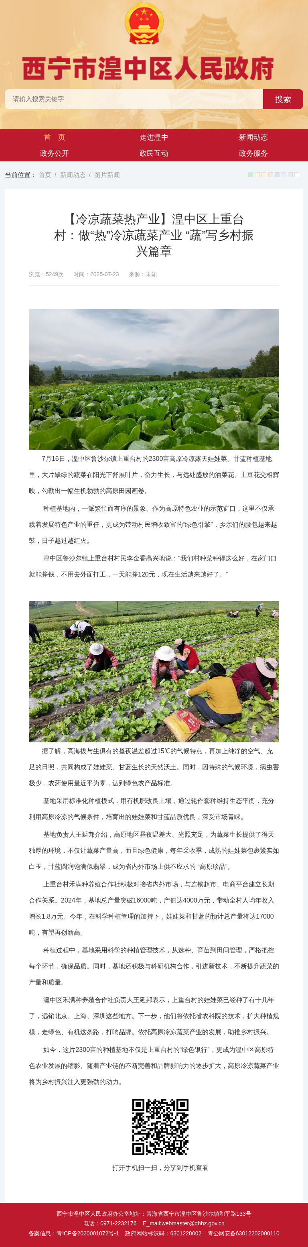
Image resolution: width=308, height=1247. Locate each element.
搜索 (283, 99)
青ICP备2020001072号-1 (88, 1233)
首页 (44, 174)
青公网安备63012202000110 (244, 1233)
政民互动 (154, 153)
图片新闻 (107, 174)
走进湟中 (154, 137)
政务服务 (253, 153)
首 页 (54, 137)
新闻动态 (253, 137)
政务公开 (54, 153)
